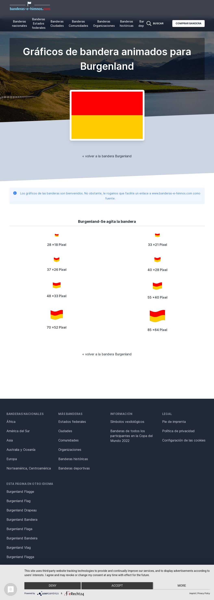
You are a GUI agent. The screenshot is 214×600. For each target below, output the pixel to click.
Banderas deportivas (74, 468)
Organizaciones (69, 450)
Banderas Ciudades (57, 23)
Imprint (192, 593)
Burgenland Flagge (20, 492)
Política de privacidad (178, 431)
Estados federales (72, 422)
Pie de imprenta (174, 422)
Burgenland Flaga (19, 529)
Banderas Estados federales (39, 23)
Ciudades (65, 431)
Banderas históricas (127, 23)
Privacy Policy (203, 593)
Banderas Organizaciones (104, 23)
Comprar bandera (188, 23)
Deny (52, 586)
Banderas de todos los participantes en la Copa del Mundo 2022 (131, 436)
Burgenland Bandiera (22, 520)
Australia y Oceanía (21, 450)
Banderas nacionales (19, 23)
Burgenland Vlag (19, 547)
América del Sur (18, 431)
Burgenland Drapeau (22, 510)
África (11, 422)
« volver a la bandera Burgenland (107, 156)
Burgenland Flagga (20, 557)
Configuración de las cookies (183, 440)
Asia (10, 440)
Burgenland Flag (18, 501)
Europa (12, 459)
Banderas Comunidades (78, 23)
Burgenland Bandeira (22, 538)
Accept (117, 586)
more (182, 586)
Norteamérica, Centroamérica (29, 468)
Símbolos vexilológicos (127, 422)
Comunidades (68, 440)
